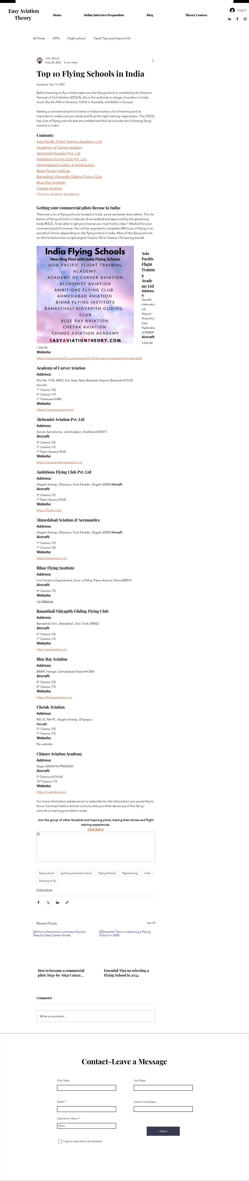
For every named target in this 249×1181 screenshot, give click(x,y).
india (147, 873)
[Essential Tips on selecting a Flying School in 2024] (129, 947)
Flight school (77, 38)
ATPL (56, 38)
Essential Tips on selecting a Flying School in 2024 (126, 973)
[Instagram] (245, 19)
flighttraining (130, 873)
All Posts (39, 38)
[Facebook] (237, 19)
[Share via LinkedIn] (57, 902)
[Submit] (163, 1131)
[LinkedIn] (229, 19)
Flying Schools (107, 873)
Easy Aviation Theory (23, 14)
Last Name (140, 1080)
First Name (63, 1080)
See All (151, 923)
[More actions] (153, 60)
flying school (46, 873)
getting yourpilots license (76, 873)
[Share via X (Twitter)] (48, 902)
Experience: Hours (67, 1118)
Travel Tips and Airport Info (112, 38)
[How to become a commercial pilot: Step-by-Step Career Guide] (63, 947)
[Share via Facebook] (38, 902)
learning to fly (47, 880)
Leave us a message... (145, 1102)
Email (60, 1102)
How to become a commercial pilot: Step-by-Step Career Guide (61, 973)
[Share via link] (67, 902)
